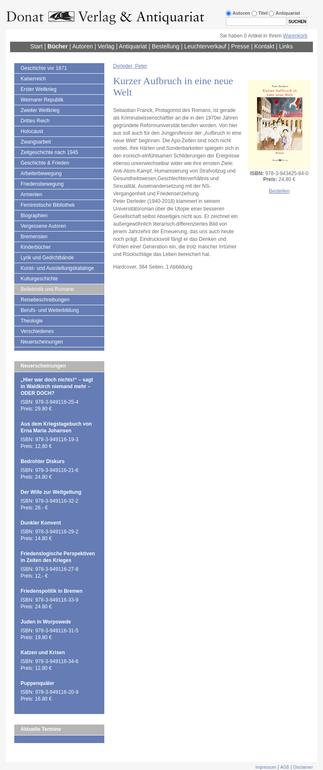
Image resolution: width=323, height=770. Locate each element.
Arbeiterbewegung (41, 173)
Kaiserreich (33, 79)
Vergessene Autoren (43, 226)
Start (36, 46)
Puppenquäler (37, 683)
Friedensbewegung (42, 184)
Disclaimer (303, 767)
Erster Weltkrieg (38, 89)
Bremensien (34, 237)
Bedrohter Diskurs (43, 461)
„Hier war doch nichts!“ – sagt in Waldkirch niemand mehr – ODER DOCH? (57, 386)
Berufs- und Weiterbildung (50, 310)
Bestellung (165, 46)
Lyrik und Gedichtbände (47, 258)
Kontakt (264, 46)
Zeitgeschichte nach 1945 (49, 152)
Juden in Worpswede (46, 622)
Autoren (82, 46)
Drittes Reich (35, 121)
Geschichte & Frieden (45, 163)
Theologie (32, 321)
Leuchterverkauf (205, 46)
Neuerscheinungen (42, 342)
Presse (240, 46)
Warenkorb (295, 36)
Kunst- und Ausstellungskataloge (57, 268)
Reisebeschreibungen (45, 300)
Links (286, 46)
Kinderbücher (35, 247)
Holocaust (32, 131)
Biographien (34, 215)
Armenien (31, 194)
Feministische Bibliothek (48, 205)
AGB (284, 767)
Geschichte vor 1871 (44, 68)
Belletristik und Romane (47, 289)
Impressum (265, 767)
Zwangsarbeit (36, 142)
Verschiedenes (37, 331)
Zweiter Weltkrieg (40, 110)
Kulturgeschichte (39, 279)
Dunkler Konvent (41, 523)
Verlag (106, 46)
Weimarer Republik (42, 100)
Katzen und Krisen (43, 652)
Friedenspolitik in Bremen (51, 591)
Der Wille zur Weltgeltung (51, 492)
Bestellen (279, 191)
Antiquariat (133, 46)
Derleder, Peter (130, 66)
